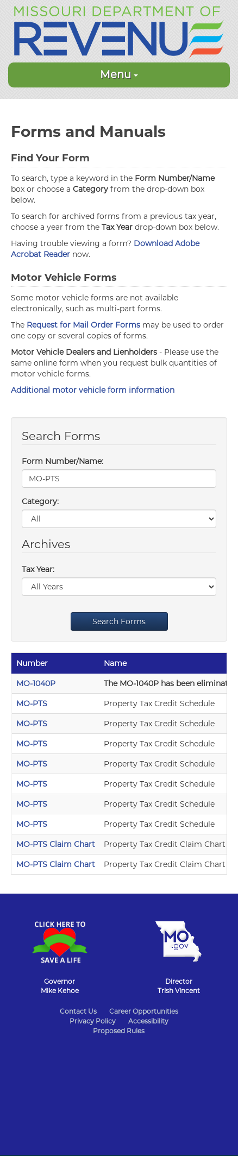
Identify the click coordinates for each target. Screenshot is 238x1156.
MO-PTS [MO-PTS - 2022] (31, 764)
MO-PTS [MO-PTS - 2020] (31, 804)
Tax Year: (38, 569)
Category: (40, 501)
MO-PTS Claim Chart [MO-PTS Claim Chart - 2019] (55, 864)
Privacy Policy (93, 1021)
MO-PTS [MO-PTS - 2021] (31, 784)
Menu (119, 74)
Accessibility (148, 1021)
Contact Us (78, 1011)
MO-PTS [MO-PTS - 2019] (31, 824)
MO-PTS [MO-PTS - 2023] (31, 744)
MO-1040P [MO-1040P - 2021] (35, 683)
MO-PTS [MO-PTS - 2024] (31, 723)
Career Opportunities (143, 1011)
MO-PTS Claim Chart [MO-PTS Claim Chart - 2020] (55, 844)
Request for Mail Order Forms (83, 325)
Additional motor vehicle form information (92, 390)
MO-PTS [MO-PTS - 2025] (31, 703)
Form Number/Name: (62, 461)
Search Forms (119, 621)
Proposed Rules (119, 1031)
